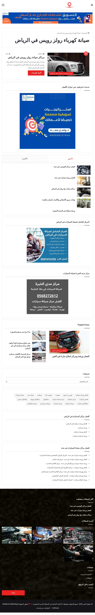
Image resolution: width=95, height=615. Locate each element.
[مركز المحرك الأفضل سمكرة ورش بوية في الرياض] (39, 360)
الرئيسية (85, 33)
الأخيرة (24, 159)
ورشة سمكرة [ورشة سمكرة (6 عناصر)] (69, 406)
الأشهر (70, 159)
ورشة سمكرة (82, 430)
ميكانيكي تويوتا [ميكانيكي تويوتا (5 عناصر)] (35, 402)
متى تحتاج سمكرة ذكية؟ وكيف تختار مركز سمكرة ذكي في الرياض (19, 348)
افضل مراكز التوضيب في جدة (63, 168)
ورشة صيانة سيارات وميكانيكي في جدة (74, 466)
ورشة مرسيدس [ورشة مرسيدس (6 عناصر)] (45, 406)
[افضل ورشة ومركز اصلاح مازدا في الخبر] (69, 344)
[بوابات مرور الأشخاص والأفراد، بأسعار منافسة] (82, 204)
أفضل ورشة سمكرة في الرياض (76, 426)
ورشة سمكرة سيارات (80, 438)
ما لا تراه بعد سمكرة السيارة (20, 335)
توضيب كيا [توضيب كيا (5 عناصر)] (48, 397)
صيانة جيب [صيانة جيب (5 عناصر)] (30, 397)
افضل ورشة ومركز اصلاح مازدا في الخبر (70, 358)
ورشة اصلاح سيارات (80, 482)
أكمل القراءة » (36, 73)
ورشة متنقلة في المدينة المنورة (62, 212)
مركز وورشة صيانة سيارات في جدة (75, 474)
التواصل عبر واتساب (43, 610)
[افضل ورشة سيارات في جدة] (82, 182)
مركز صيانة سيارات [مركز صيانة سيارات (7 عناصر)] (58, 402)
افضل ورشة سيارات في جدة (63, 179)
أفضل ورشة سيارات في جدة (77, 458)
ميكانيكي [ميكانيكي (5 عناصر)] (46, 402)
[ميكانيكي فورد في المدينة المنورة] (78, 555)
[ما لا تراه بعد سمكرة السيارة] (39, 338)
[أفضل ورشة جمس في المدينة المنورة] (47, 537)
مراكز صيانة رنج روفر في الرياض (62, 190)
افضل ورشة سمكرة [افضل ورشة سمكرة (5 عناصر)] (82, 397)
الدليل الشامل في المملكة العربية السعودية (47, 606)
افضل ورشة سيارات (80, 470)
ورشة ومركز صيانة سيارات (78, 478)
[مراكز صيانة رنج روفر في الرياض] (82, 193)
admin (40, 54)
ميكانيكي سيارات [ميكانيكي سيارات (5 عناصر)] (82, 406)
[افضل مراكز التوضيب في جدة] (82, 171)
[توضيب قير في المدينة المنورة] (78, 537)
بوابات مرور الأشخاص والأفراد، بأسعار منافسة (57, 201)
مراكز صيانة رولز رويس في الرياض (26, 57)
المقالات (89, 581)
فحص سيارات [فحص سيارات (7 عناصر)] (83, 402)
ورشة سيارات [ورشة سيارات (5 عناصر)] (57, 406)
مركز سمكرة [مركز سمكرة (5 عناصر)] (72, 402)
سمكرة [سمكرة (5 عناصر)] (39, 397)
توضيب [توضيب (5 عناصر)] (57, 397)
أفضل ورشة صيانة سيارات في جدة (75, 462)
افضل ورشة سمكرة (80, 434)
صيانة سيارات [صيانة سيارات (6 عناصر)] (19, 397)
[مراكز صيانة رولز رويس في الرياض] (68, 64)
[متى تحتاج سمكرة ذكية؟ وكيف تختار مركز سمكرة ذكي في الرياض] (39, 349)
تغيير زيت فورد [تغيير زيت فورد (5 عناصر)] (67, 397)
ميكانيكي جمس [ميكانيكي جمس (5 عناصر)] (22, 402)
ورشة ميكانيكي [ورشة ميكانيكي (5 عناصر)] (32, 406)
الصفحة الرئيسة (86, 577)
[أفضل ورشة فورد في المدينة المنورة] (17, 537)
